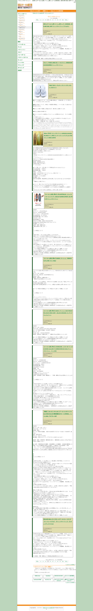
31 (62, 19)
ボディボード (21, 22)
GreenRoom (48, 575)
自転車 (20, 70)
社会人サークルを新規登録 (57, 10)
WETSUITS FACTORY (59, 575)
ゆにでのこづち (48, 579)
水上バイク (21, 33)
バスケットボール (23, 57)
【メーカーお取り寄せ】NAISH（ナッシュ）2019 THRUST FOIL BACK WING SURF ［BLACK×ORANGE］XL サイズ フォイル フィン (57, 313)
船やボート (21, 31)
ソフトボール (21, 44)
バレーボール (21, 55)
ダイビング (21, 67)
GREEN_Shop (37, 575)
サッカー (20, 60)
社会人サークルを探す (35, 10)
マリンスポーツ (49, 13)
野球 (19, 42)
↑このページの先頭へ (70, 564)
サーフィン (21, 24)
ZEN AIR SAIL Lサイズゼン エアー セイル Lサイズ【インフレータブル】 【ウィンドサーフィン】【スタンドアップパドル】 (57, 522)
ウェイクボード (21, 29)
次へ (66, 19)
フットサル (21, 62)
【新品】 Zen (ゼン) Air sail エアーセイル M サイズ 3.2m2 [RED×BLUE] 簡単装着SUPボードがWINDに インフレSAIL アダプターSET (57, 414)
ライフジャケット (22, 19)
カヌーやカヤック (22, 38)
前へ (37, 19)
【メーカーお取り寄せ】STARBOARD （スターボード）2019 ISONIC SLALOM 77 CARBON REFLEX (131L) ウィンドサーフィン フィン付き (58, 349)
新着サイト (45, 10)
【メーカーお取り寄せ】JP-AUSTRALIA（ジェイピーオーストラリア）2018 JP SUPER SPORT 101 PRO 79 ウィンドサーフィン (58, 197)
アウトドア (21, 65)
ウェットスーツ (21, 15)
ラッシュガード (21, 17)
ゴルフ (20, 52)
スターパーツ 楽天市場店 (69, 575)
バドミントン (21, 49)
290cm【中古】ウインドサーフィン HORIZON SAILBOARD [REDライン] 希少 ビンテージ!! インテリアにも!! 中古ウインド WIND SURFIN (58, 135)
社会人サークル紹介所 (38, 13)
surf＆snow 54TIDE (37, 579)
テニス (20, 47)
